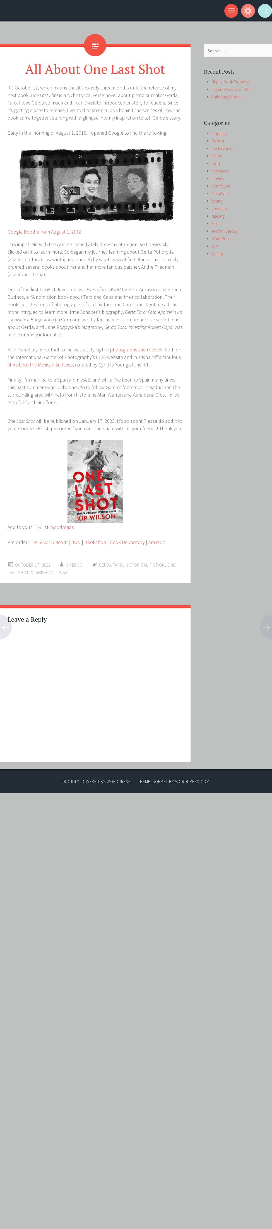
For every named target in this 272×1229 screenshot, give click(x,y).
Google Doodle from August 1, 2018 (44, 232)
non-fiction (220, 186)
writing (217, 253)
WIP (214, 246)
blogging (219, 133)
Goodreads (62, 527)
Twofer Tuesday (224, 231)
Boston (217, 141)
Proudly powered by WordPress (96, 781)
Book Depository (127, 542)
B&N (76, 542)
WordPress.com (192, 781)
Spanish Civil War (49, 572)
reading (218, 216)
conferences (221, 148)
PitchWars (219, 193)
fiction (216, 156)
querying (219, 208)
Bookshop (95, 542)
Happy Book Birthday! (230, 81)
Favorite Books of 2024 (231, 89)
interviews (219, 171)
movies (217, 178)
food (215, 163)
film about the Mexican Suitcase (40, 364)
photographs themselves (136, 349)
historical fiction (145, 565)
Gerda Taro (111, 565)
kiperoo (74, 565)
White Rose (220, 238)
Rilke (215, 223)
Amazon (156, 542)
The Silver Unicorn (49, 542)
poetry (217, 201)
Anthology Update (226, 96)
